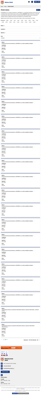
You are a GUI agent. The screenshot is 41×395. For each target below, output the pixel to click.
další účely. (23, 388)
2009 (7, 20)
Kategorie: (3, 20)
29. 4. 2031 (4, 182)
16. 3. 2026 (4, 329)
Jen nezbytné (20, 393)
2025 (30, 22)
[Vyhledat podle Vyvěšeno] (20, 31)
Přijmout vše (15, 393)
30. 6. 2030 (4, 256)
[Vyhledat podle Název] (20, 27)
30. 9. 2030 (4, 241)
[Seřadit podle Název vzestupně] (4, 25)
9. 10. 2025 (4, 150)
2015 (30, 20)
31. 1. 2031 (3, 212)
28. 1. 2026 (4, 90)
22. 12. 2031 (4, 123)
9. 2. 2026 (3, 76)
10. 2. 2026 (4, 61)
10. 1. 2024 (3, 297)
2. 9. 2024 (3, 238)
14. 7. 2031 (3, 167)
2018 (3, 22)
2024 (26, 22)
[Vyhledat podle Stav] (20, 38)
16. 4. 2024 (4, 268)
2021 (14, 22)
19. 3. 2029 (4, 332)
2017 (37, 20)
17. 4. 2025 (4, 194)
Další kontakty (5, 371)
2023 (22, 22)
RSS (38, 9)
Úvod (2, 6)
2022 (18, 22)
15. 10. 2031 (4, 138)
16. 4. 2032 (4, 49)
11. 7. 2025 (3, 164)
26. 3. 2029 (4, 316)
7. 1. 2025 (3, 209)
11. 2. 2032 (3, 64)
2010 (11, 20)
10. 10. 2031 (4, 153)
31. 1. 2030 (3, 286)
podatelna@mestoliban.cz (8, 368)
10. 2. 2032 (4, 79)
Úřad (5, 6)
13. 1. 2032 (3, 108)
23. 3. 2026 (4, 313)
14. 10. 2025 (4, 135)
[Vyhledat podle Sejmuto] (20, 34)
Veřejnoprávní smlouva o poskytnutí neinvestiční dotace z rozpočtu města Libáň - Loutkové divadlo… (20, 310)
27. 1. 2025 (4, 223)
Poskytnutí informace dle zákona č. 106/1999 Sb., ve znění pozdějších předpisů (18, 43)
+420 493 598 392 (7, 366)
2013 (22, 20)
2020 (10, 22)
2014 (26, 20)
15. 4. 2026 (4, 46)
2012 (18, 20)
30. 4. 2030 (4, 271)
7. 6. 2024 (3, 253)
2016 (33, 20)
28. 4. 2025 (4, 179)
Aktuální (3, 52)
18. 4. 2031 (3, 197)
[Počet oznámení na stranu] (38, 340)
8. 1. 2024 (3, 283)
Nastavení (26, 393)
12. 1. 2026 (3, 105)
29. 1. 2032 (4, 93)
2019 (6, 22)
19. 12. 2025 (4, 120)
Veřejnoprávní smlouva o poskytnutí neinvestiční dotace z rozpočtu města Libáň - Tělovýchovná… (18, 326)
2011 (15, 20)
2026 (34, 22)
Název (2, 25)
